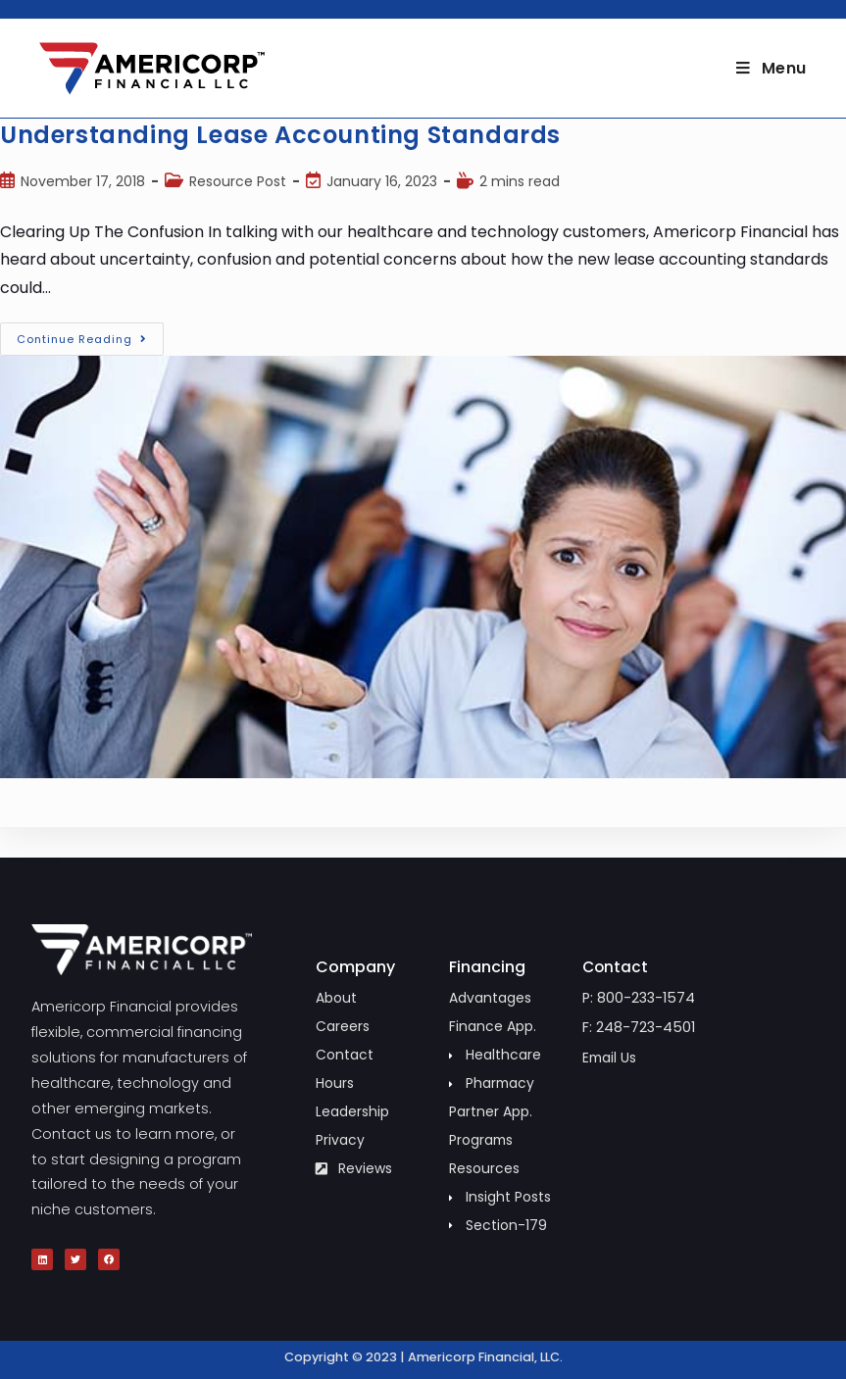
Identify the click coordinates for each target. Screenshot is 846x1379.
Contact (616, 967)
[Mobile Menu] (771, 68)
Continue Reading (90, 334)
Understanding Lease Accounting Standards (280, 135)
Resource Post (237, 181)
